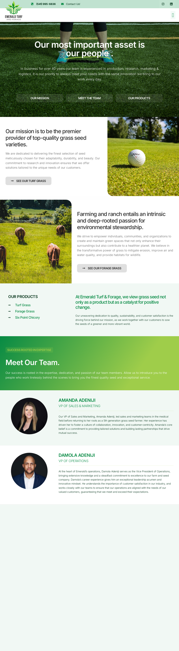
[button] (173, 15)
